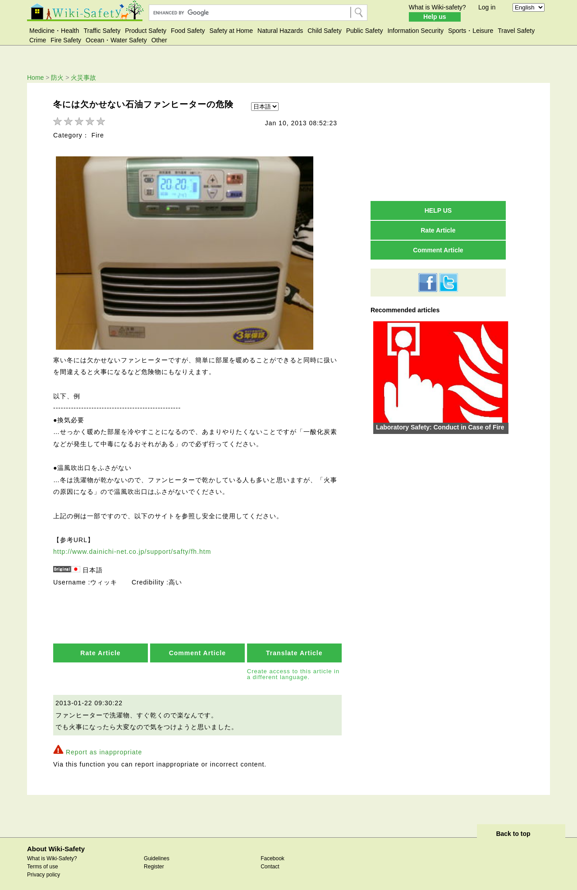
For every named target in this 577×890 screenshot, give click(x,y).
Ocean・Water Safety (116, 40)
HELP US (438, 210)
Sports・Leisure (470, 30)
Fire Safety (65, 40)
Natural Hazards (280, 30)
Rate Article (100, 648)
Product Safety (145, 30)
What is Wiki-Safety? (52, 853)
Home (35, 77)
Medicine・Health (54, 30)
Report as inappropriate (104, 747)
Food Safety (188, 30)
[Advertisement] (438, 141)
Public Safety (364, 30)
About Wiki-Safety (56, 844)
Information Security (415, 30)
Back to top (513, 829)
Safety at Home (231, 30)
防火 (57, 77)
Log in (486, 7)
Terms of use (42, 861)
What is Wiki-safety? (437, 7)
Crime (37, 40)
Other (159, 40)
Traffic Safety (102, 30)
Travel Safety (516, 30)
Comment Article (197, 648)
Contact (270, 861)
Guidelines (156, 853)
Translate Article (294, 648)
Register (154, 861)
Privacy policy (43, 870)
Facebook (272, 853)
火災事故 (83, 77)
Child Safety (324, 30)
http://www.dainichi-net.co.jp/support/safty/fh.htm (132, 547)
